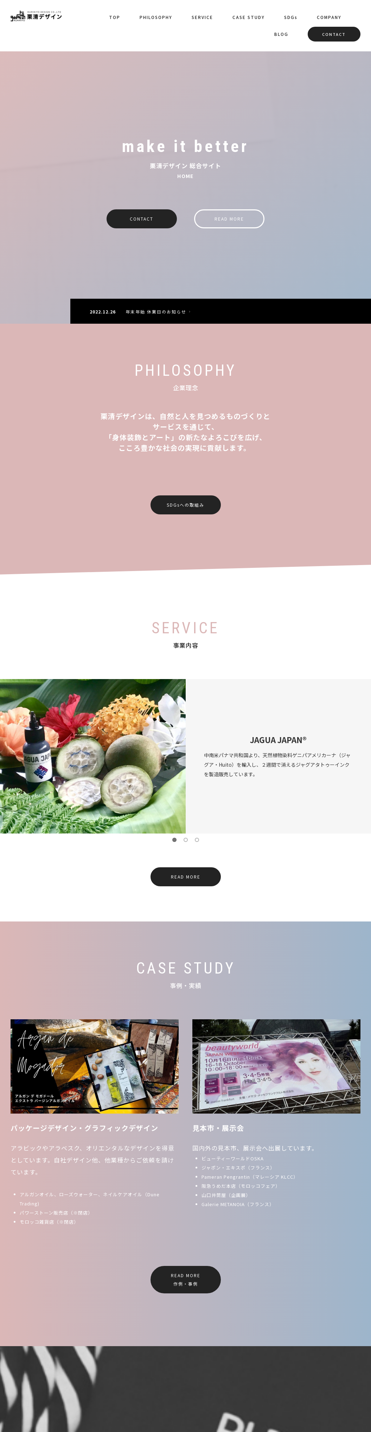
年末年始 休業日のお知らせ (159, 312)
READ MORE (229, 219)
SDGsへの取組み (185, 505)
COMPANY (329, 17)
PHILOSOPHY (156, 17)
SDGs (291, 17)
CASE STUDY (248, 17)
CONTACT (334, 34)
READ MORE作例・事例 (185, 1279)
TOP (114, 17)
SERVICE (202, 17)
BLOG (281, 34)
